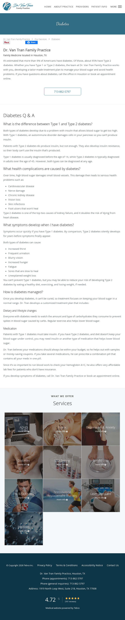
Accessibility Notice (92, 565)
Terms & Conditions (67, 565)
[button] (120, 6)
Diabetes (56, 39)
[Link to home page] (23, 6)
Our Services (41, 39)
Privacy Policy (44, 565)
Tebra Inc (28, 565)
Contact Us (113, 565)
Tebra (76, 607)
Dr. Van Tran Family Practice (16, 39)
